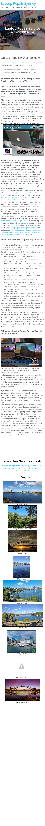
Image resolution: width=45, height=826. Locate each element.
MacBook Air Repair (12, 200)
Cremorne (34, 465)
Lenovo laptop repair (22, 232)
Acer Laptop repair (13, 228)
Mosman (10, 468)
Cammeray (24, 465)
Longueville (15, 465)
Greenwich (5, 465)
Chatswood (24, 471)
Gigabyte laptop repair (34, 230)
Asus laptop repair (28, 228)
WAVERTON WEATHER (22, 449)
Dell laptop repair (18, 230)
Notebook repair (13, 235)
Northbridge (29, 468)
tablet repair (17, 186)
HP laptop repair (7, 232)
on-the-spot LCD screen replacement (14, 221)
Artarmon (19, 468)
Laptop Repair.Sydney (18, 3)
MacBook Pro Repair (12, 197)
